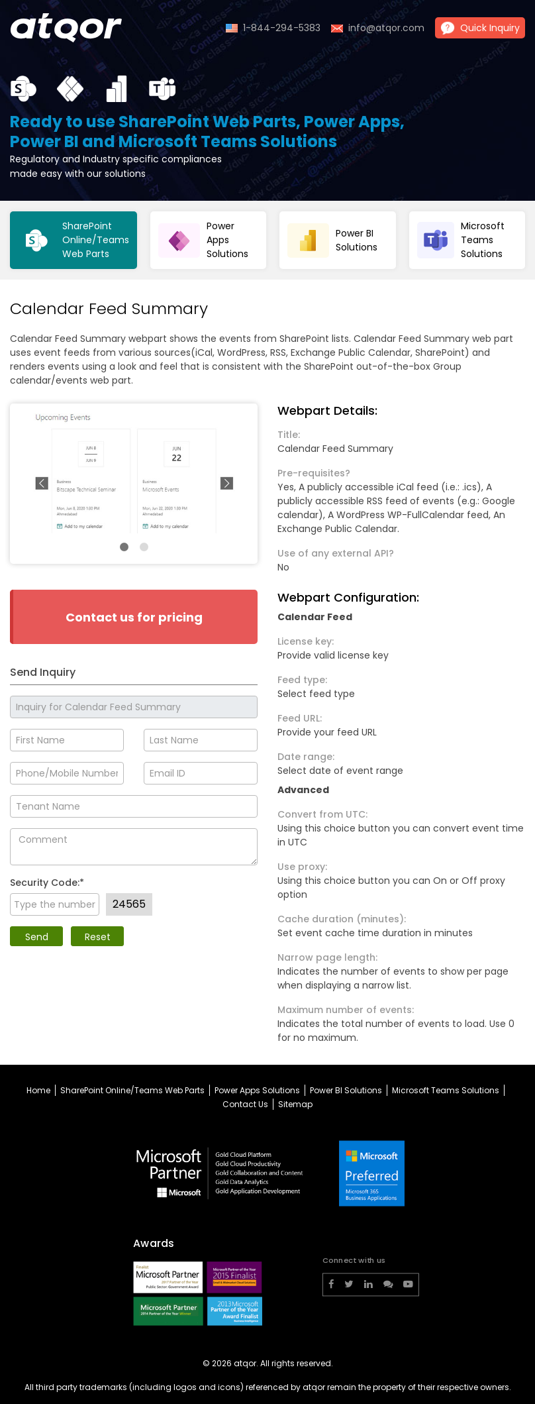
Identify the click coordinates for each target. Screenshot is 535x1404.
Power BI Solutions (346, 1090)
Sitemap (295, 1104)
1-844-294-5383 (281, 27)
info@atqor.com (386, 27)
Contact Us (245, 1104)
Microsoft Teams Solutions (445, 1090)
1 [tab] (123, 547)
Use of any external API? (335, 553)
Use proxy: (302, 866)
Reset (98, 937)
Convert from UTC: (322, 814)
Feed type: (302, 679)
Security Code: (47, 882)
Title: (288, 434)
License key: (305, 641)
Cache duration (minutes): (341, 919)
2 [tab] (143, 547)
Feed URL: (299, 718)
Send (36, 937)
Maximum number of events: (345, 1009)
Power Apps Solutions (257, 1090)
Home (38, 1090)
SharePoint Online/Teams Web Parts (132, 1090)
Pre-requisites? (313, 473)
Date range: (305, 756)
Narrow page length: (327, 957)
